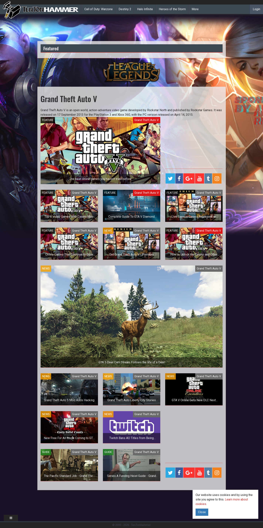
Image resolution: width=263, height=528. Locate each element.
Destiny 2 (125, 9)
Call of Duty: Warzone (98, 9)
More (195, 9)
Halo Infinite (145, 9)
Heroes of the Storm (172, 9)
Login (256, 9)
